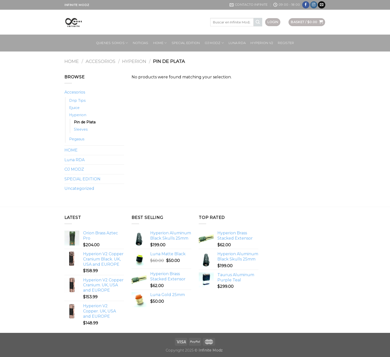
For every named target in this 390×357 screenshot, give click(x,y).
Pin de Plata (85, 122)
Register (286, 43)
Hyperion (134, 61)
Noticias (140, 43)
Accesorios (100, 61)
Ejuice (74, 107)
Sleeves (81, 129)
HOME (160, 43)
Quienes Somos (112, 43)
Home (71, 61)
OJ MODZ (214, 43)
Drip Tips (77, 100)
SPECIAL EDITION (186, 43)
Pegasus (76, 139)
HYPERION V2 (261, 43)
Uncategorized (79, 188)
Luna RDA (237, 43)
